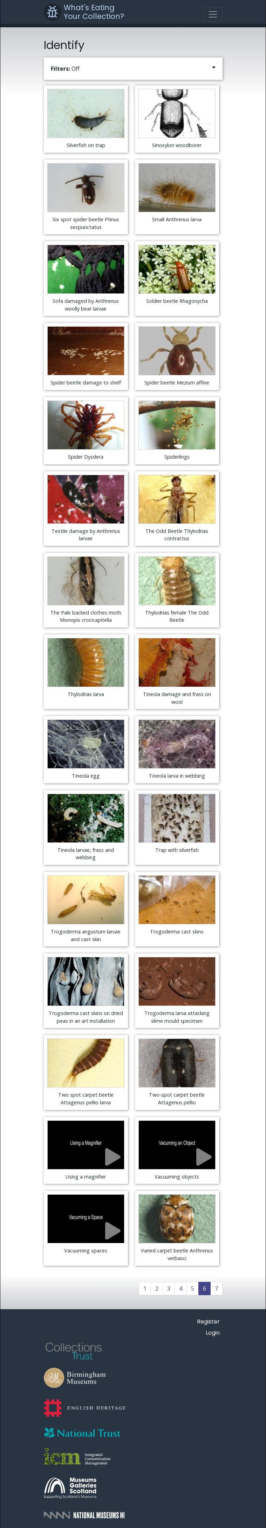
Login (213, 1333)
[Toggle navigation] (213, 14)
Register (208, 1322)
